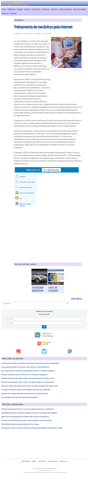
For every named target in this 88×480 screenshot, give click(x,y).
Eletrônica (11, 9)
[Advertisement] (67, 87)
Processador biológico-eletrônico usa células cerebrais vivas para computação (30, 363)
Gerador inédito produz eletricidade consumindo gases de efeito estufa (27, 378)
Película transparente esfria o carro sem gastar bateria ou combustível (27, 382)
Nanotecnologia (79, 9)
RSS (21, 198)
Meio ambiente (66, 9)
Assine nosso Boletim (27, 193)
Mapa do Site (63, 461)
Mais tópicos (76, 299)
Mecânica (54, 9)
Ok (44, 327)
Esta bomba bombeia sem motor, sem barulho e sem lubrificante (25, 367)
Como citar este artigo (27, 182)
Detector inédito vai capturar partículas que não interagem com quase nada (29, 386)
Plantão (13, 13)
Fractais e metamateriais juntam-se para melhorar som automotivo (26, 420)
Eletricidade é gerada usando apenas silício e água (20, 424)
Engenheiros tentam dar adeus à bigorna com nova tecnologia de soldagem (29, 413)
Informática (35, 9)
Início (4, 9)
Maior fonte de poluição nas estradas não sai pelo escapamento (25, 416)
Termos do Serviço (53, 461)
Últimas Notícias (26, 461)
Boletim (34, 461)
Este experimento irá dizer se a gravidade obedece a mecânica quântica (28, 371)
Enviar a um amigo (26, 187)
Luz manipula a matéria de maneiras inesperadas (19, 397)
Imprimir (22, 176)
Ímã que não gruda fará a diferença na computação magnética (24, 374)
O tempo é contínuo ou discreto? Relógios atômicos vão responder (25, 390)
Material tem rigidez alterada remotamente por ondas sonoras (24, 393)
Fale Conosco (42, 461)
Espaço (27, 9)
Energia (20, 9)
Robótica (5, 13)
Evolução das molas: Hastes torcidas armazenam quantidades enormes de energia (31, 428)
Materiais (45, 9)
